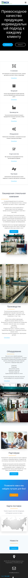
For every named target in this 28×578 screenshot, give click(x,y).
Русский (7, 576)
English (2, 576)
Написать (20, 44)
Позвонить (8, 44)
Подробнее (14, 78)
